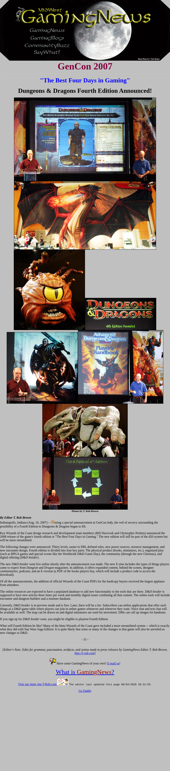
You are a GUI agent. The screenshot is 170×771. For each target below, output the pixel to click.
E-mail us (113, 663)
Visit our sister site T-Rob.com (37, 684)
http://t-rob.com (84, 653)
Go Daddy (85, 691)
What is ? (85, 671)
